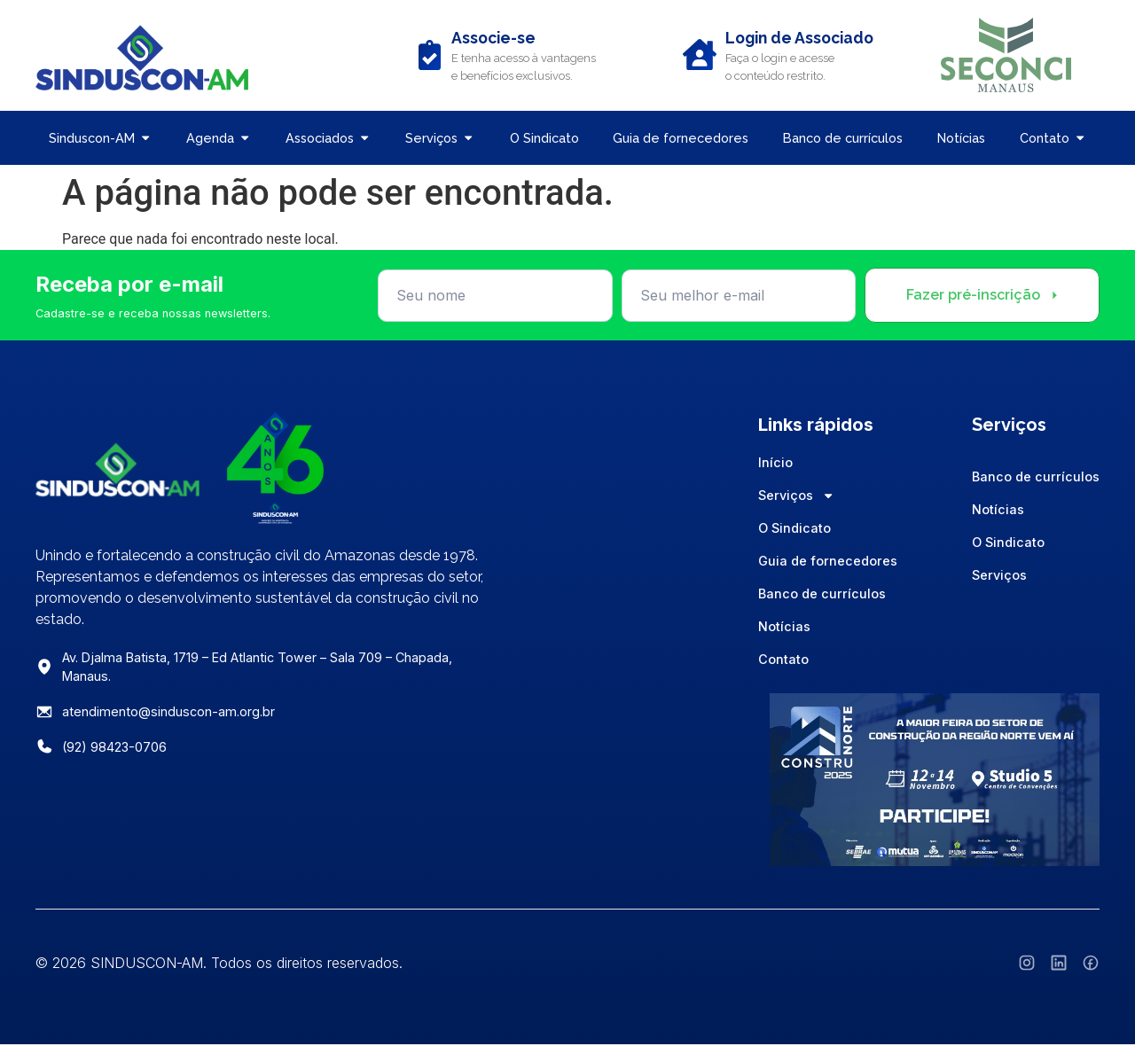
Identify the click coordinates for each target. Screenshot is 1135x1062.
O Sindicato (794, 527)
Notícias (784, 626)
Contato (783, 659)
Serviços (796, 495)
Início (775, 462)
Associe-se (493, 37)
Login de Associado (799, 37)
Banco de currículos (822, 593)
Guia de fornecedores (827, 560)
